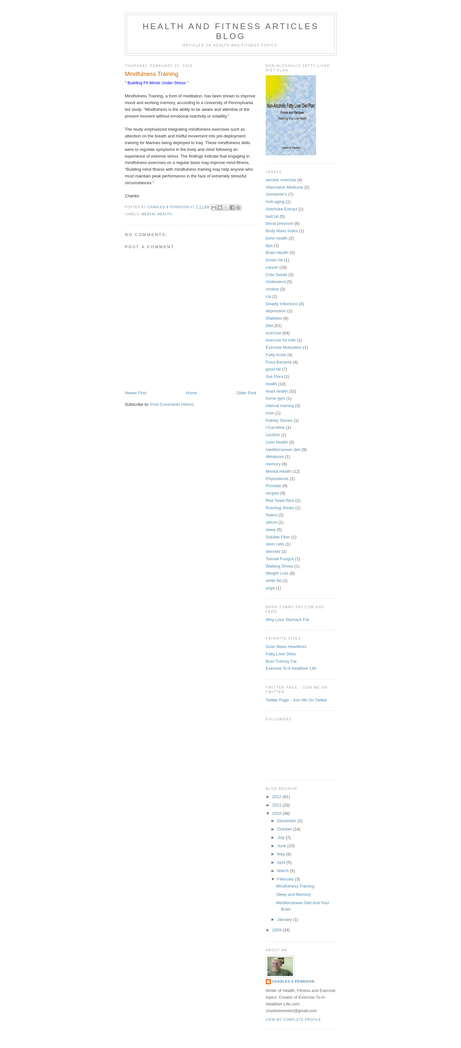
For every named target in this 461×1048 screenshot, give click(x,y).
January (285, 919)
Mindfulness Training (295, 886)
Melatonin (275, 456)
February (286, 879)
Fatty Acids (276, 354)
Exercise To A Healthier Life (291, 668)
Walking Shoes (279, 566)
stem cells (275, 544)
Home (191, 392)
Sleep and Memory (293, 894)
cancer (272, 267)
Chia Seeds (276, 274)
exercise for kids (281, 340)
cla (268, 296)
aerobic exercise (281, 179)
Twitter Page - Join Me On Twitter (296, 700)
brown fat (274, 260)
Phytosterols (277, 478)
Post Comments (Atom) (172, 404)
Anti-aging (275, 201)
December (287, 820)
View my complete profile (293, 1019)
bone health (276, 238)
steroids (273, 551)
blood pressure (279, 223)
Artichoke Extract (281, 209)
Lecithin (273, 434)
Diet (269, 325)
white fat (273, 580)
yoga (270, 587)
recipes (272, 493)
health (271, 383)
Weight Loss (277, 573)
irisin (270, 413)
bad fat (272, 216)
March (283, 870)
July (281, 837)
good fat (273, 369)
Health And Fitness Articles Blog (230, 31)
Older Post (246, 392)
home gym (275, 398)
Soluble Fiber (278, 537)
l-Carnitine (275, 427)
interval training (280, 405)
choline (272, 289)
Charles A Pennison (293, 981)
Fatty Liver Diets (281, 653)
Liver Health (277, 442)
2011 (277, 805)
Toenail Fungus (280, 558)
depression (276, 310)
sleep (271, 529)
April (282, 862)
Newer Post (135, 392)
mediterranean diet (283, 449)
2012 (277, 796)
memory (273, 464)
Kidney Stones (279, 420)
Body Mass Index (282, 230)
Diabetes (274, 318)
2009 (277, 930)
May (281, 854)
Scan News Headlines (286, 646)
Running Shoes (280, 507)
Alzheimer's (276, 194)
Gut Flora (274, 376)
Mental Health (157, 214)
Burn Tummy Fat (281, 661)
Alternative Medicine (284, 187)
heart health (277, 391)
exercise (273, 333)
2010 (277, 813)
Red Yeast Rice (280, 500)
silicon (271, 522)
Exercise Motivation (284, 347)
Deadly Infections (282, 303)
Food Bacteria (279, 362)
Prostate (273, 485)
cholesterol (276, 281)
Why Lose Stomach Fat (287, 619)
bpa (269, 245)
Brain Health (277, 252)
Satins (271, 514)
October (285, 829)
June (282, 845)
